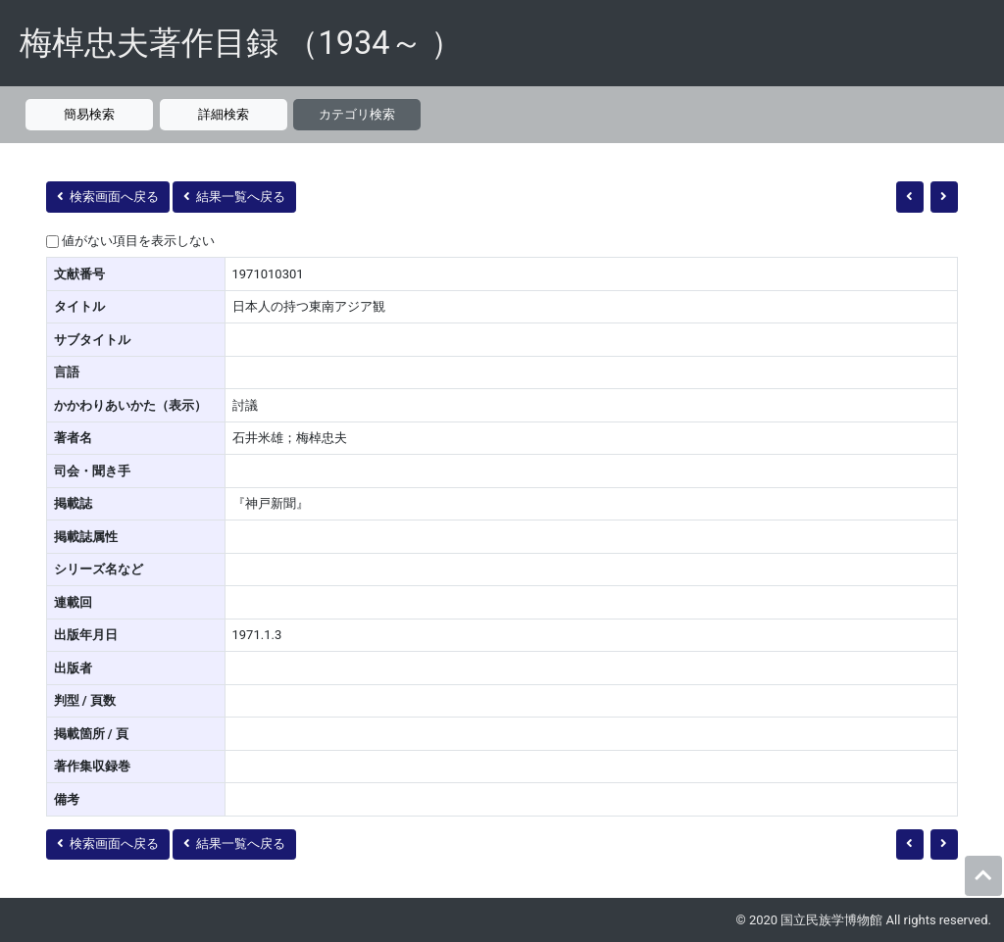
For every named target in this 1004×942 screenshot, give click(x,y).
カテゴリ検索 (357, 114)
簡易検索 (89, 114)
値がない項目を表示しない (138, 240)
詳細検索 (223, 114)
